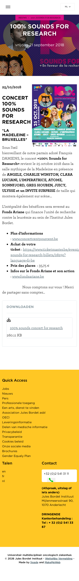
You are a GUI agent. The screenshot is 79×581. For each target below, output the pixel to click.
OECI (5, 417)
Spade (34, 562)
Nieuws (7, 393)
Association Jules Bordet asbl (24, 412)
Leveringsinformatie (17, 422)
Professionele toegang (18, 403)
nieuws (23, 17)
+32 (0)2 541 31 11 (56, 477)
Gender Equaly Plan (16, 456)
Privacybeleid (12, 432)
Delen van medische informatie (24, 427)
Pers (5, 398)
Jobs (5, 388)
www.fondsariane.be (28, 276)
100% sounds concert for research (36, 328)
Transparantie (12, 436)
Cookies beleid (12, 441)
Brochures (9, 451)
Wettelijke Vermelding (58, 558)
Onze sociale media (16, 446)
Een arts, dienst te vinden (20, 407)
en (4, 471)
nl (68, 6)
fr (3, 476)
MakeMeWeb (52, 562)
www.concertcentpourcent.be (35, 238)
